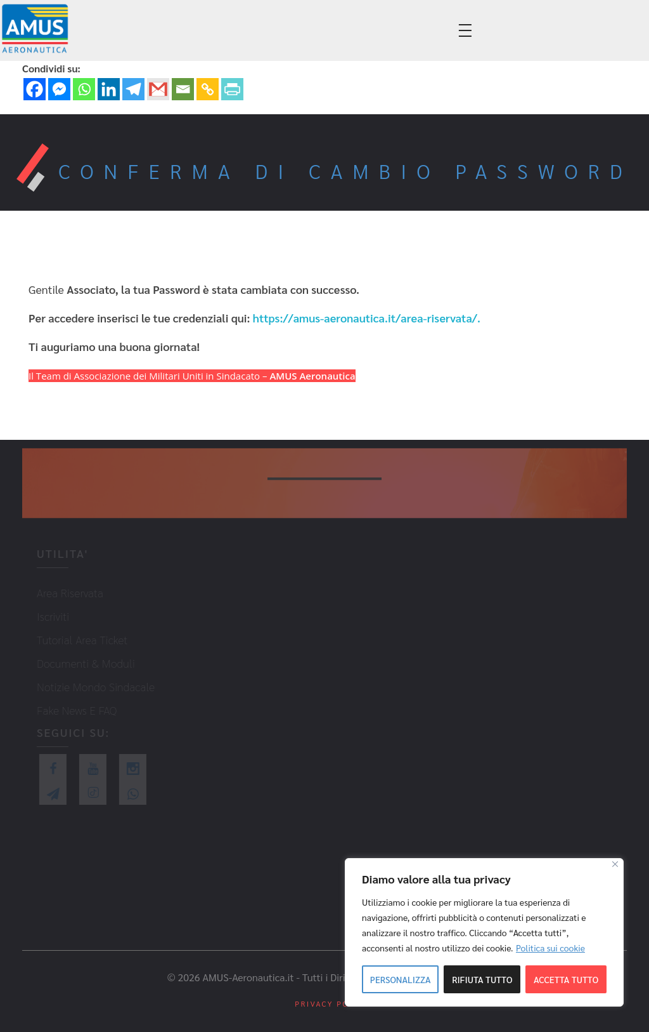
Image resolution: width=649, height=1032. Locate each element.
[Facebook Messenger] (59, 89)
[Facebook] (34, 89)
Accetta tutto (566, 979)
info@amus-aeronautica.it (194, 31)
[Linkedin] (109, 89)
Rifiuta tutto (482, 979)
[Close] (615, 864)
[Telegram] (133, 89)
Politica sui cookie (550, 947)
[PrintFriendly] (232, 89)
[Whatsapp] (84, 89)
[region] (484, 932)
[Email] (183, 89)
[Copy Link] (207, 89)
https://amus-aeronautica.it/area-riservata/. (366, 317)
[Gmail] (158, 89)
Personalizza (400, 979)
